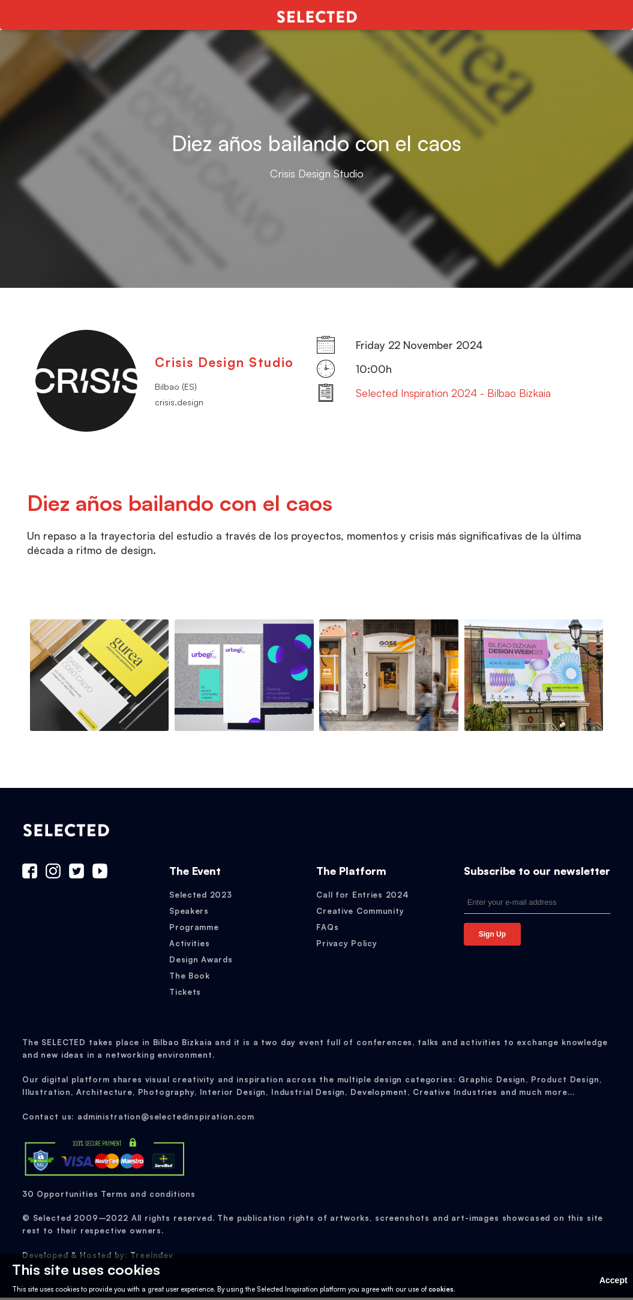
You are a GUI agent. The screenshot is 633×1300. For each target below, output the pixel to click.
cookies (441, 1289)
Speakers (189, 913)
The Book (189, 978)
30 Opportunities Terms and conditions (109, 1195)
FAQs (327, 929)
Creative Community (360, 913)
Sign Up (492, 936)
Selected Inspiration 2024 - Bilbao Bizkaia (453, 392)
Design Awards (200, 962)
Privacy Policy (346, 945)
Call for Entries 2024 (362, 897)
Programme (193, 929)
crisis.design (179, 402)
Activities (189, 945)
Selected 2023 (200, 897)
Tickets (185, 994)
